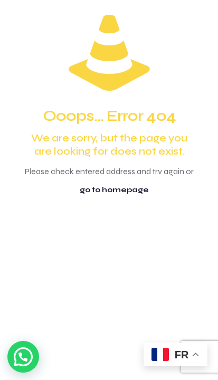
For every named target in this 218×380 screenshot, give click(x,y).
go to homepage (114, 189)
